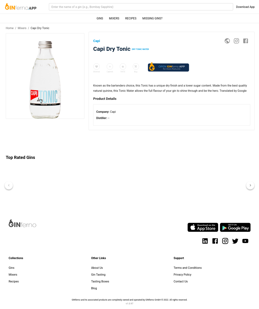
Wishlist (96, 72)
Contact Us (181, 281)
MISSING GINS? (152, 18)
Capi (113, 111)
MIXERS (114, 18)
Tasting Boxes (100, 281)
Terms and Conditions (188, 267)
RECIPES (130, 18)
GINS (100, 18)
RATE (123, 72)
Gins (11, 267)
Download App (245, 7)
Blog (94, 288)
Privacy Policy (182, 274)
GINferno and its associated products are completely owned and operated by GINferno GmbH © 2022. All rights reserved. (129, 300)
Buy (135, 72)
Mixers (22, 28)
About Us (97, 267)
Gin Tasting (98, 274)
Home (10, 28)
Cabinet (110, 72)
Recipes (14, 281)
